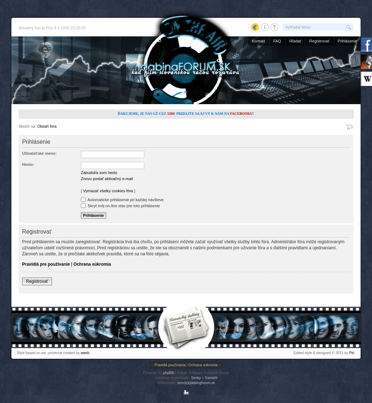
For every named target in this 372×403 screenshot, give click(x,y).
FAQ (277, 41)
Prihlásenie (347, 41)
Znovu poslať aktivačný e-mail (107, 179)
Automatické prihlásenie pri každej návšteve (122, 200)
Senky (196, 378)
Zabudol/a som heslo (99, 172)
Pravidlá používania (169, 365)
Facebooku (241, 114)
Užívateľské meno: (39, 153)
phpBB (168, 373)
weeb (85, 353)
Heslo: (28, 164)
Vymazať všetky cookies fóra (108, 191)
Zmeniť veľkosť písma (349, 126)
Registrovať (319, 41)
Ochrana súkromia (92, 264)
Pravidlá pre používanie (46, 264)
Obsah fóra (46, 126)
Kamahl (211, 378)
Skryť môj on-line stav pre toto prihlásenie (120, 206)
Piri (351, 353)
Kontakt (258, 41)
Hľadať (295, 41)
